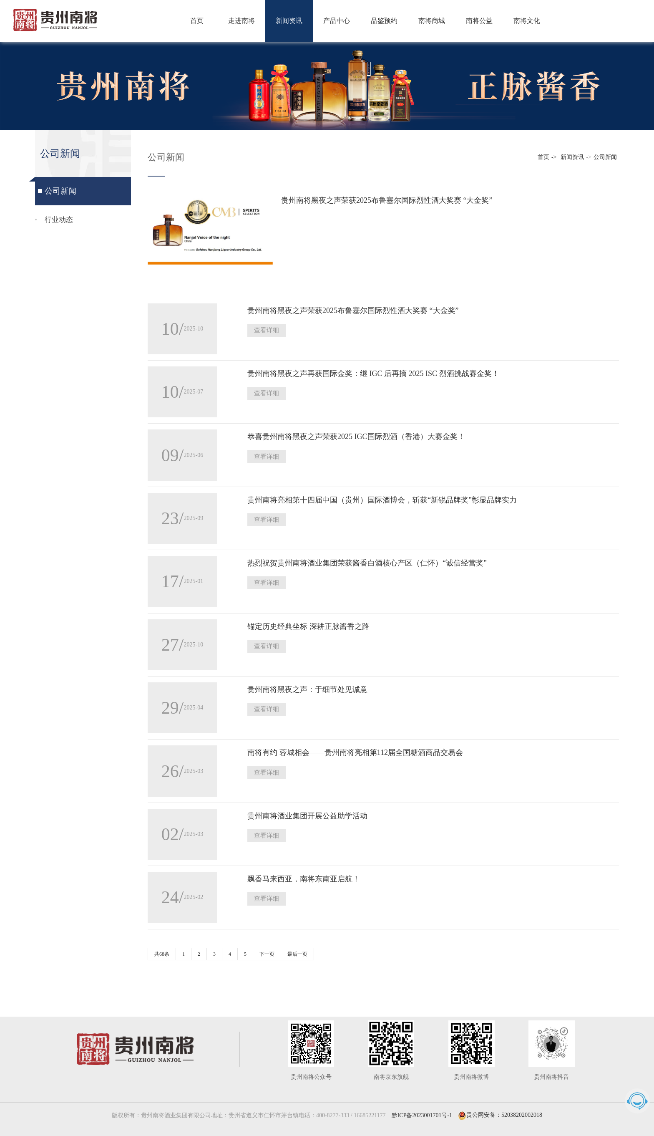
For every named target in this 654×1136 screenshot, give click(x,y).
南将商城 (431, 20)
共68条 (161, 948)
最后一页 (297, 948)
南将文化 (526, 20)
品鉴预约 (384, 20)
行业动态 (58, 220)
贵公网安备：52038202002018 (500, 1109)
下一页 (266, 948)
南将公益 (479, 20)
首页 (197, 20)
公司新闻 (60, 191)
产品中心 (336, 20)
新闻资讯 (289, 20)
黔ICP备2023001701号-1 (422, 1109)
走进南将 (241, 20)
